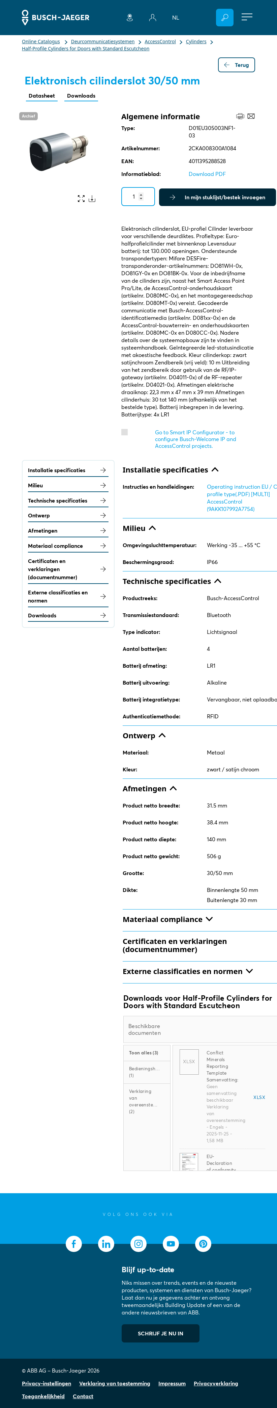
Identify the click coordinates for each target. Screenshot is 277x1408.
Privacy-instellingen (46, 1383)
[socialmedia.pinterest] (203, 1244)
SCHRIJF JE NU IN (160, 1333)
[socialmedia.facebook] (74, 1244)
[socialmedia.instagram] (138, 1244)
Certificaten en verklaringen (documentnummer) (68, 569)
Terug (236, 65)
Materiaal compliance (68, 546)
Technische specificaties (68, 500)
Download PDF (207, 174)
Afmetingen (68, 531)
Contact (83, 1396)
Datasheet (42, 95)
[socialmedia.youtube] (171, 1244)
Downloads (81, 95)
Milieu (68, 485)
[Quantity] (138, 196)
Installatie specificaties (68, 470)
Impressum (172, 1383)
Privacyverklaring (216, 1383)
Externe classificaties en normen (68, 596)
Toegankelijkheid (43, 1396)
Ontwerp (68, 515)
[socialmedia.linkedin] (106, 1244)
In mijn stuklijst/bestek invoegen (217, 197)
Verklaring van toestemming (114, 1383)
